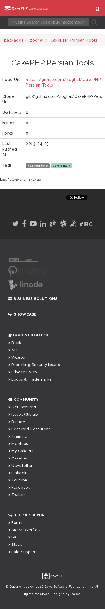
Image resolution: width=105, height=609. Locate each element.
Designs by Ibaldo (66, 594)
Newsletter (20, 465)
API (12, 350)
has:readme (38, 165)
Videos (16, 357)
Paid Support (21, 552)
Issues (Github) (23, 414)
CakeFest (18, 458)
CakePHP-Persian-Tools (73, 40)
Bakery (16, 422)
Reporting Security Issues (34, 365)
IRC (13, 537)
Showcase (22, 314)
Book (14, 343)
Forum (16, 522)
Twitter (16, 495)
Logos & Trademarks (29, 379)
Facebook (19, 487)
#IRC (86, 224)
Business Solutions (32, 298)
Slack (15, 544)
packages (13, 40)
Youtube (17, 480)
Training (17, 436)
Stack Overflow (24, 530)
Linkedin (18, 473)
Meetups (18, 444)
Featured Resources (29, 429)
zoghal (37, 40)
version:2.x (62, 165)
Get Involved (22, 407)
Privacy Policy (22, 372)
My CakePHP (21, 451)
